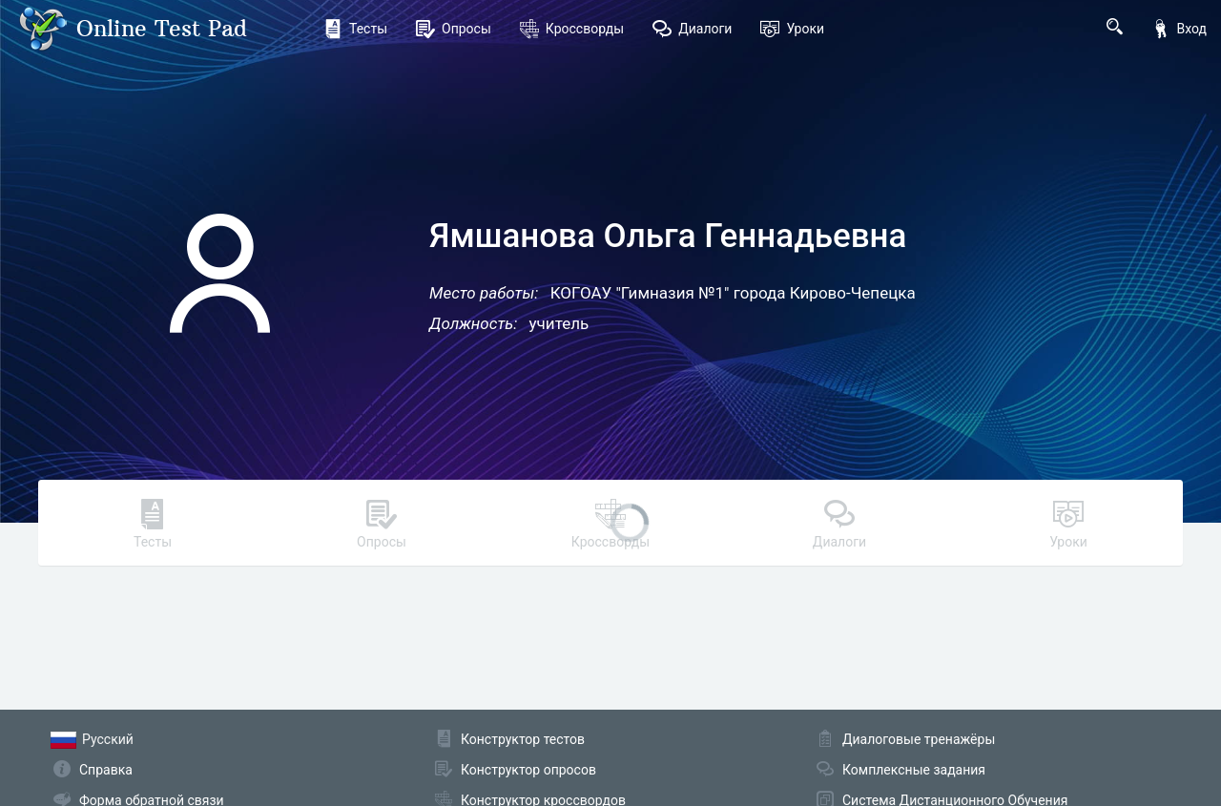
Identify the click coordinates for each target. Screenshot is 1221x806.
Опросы (453, 28)
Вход (1179, 28)
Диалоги (692, 28)
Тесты (355, 28)
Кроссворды (572, 28)
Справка (106, 769)
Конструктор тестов (523, 739)
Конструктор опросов (528, 769)
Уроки (792, 28)
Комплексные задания (913, 769)
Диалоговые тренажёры (918, 739)
